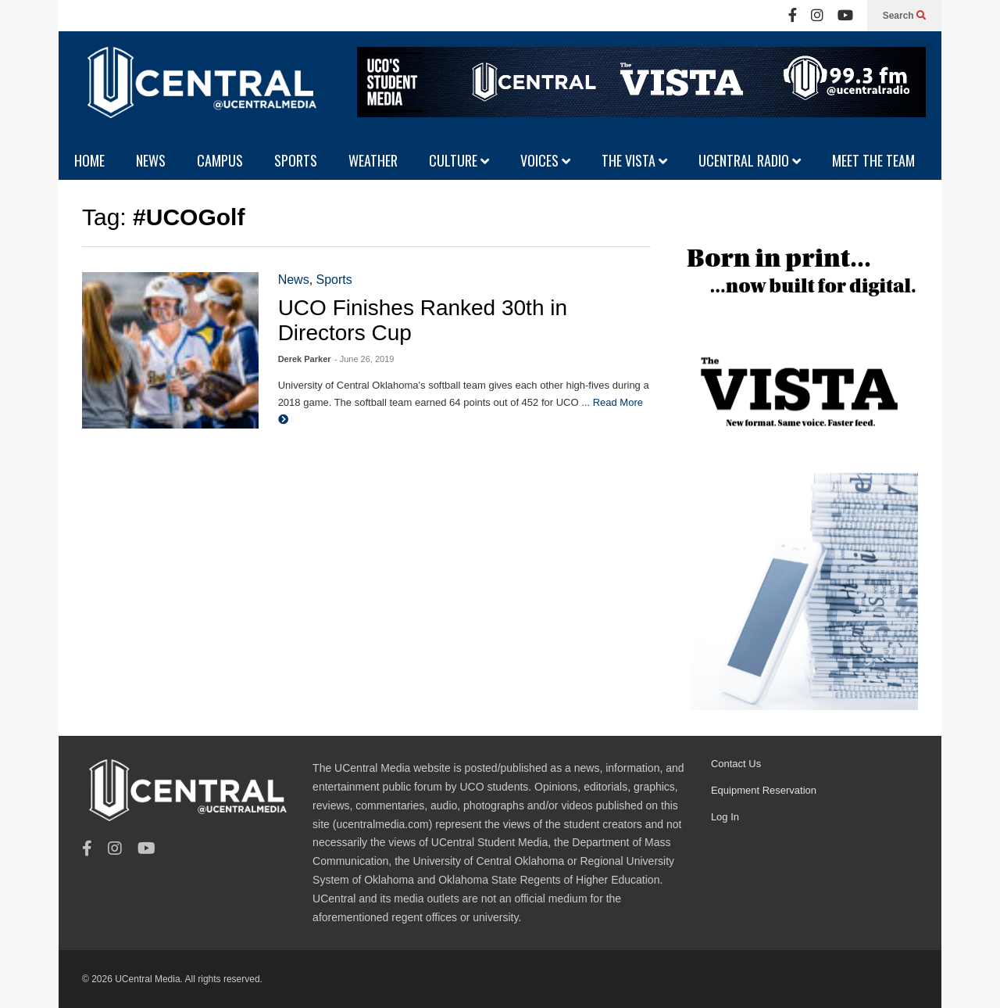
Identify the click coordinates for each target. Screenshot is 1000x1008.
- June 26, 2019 (364, 359)
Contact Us (736, 763)
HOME (89, 160)
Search (904, 15)
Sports (334, 279)
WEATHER (373, 160)
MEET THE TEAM (873, 160)
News (293, 279)
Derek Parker (304, 359)
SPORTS (295, 160)
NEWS (151, 160)
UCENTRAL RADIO (749, 160)
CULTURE (459, 160)
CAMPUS (220, 160)
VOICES (545, 160)
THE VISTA (634, 160)
